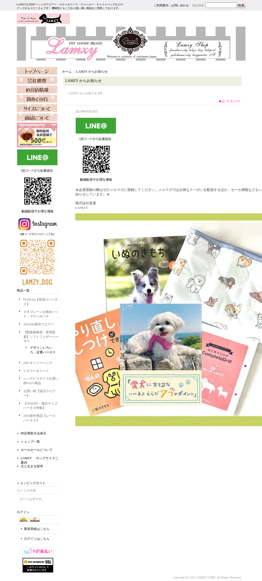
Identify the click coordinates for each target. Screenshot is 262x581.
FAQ (37, 108)
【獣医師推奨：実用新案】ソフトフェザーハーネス (41, 336)
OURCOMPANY (37, 80)
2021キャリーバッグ (37, 363)
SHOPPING (37, 99)
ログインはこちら (36, 539)
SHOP (37, 89)
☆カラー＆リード (36, 371)
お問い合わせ (180, 5)
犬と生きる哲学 (32, 466)
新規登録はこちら (36, 529)
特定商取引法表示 (33, 433)
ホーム (67, 71)
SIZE (37, 117)
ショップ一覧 (30, 441)
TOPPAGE (37, 71)
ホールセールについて (37, 450)
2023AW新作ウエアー (38, 324)
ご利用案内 (161, 5)
